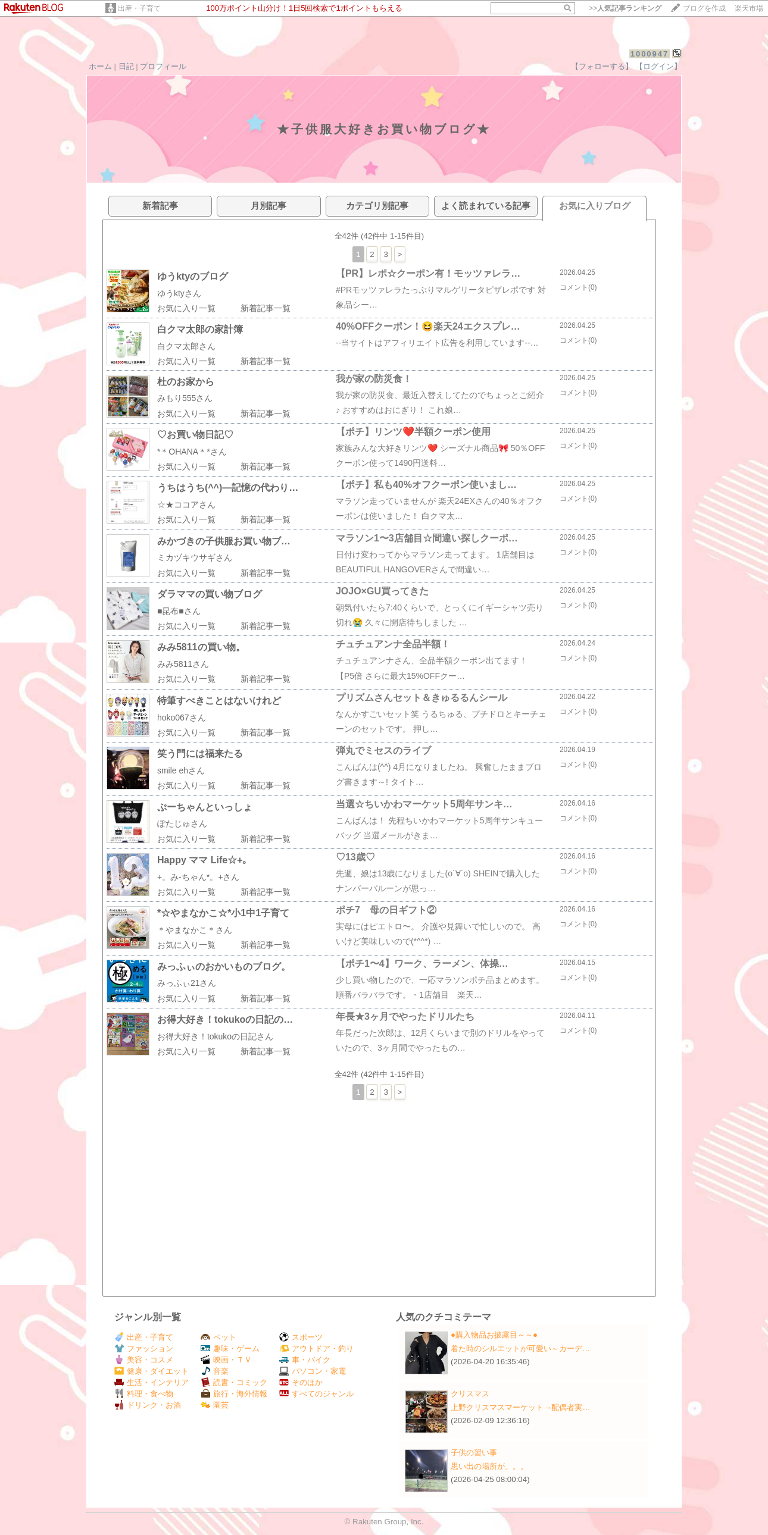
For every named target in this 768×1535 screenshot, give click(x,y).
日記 (126, 66)
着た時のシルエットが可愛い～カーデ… (520, 1348)
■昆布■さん (179, 611)
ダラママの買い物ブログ (209, 594)
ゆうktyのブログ (192, 276)
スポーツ (301, 1337)
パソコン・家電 (312, 1371)
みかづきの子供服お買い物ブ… (224, 541)
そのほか (301, 1382)
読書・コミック (234, 1382)
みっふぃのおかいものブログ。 (224, 966)
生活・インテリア (151, 1382)
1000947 (649, 53)
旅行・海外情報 (234, 1393)
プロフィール (163, 66)
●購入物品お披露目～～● (494, 1334)
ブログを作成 (704, 8)
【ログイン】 (658, 66)
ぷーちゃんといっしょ (204, 807)
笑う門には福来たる (200, 753)
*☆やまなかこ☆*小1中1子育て (223, 913)
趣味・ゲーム (230, 1348)
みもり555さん (185, 398)
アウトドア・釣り (316, 1348)
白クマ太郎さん (186, 346)
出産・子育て (139, 8)
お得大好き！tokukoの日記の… (225, 1019)
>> (625, 8)
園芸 (215, 1405)
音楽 (215, 1371)
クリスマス (470, 1393)
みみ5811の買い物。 (201, 647)
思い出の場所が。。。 (489, 1466)
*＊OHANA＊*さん (192, 451)
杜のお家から (185, 382)
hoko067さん (181, 717)
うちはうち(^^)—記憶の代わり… (227, 488)
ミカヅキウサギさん (194, 557)
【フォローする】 (602, 66)
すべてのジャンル (316, 1393)
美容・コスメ (143, 1359)
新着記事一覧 (266, 308)
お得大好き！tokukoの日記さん (215, 1036)
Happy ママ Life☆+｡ (202, 860)
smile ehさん (181, 770)
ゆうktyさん (179, 293)
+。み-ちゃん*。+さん (198, 877)
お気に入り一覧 (186, 308)
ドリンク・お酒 (147, 1405)
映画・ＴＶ (226, 1359)
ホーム (100, 66)
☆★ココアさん (186, 504)
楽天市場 (749, 8)
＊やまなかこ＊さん (194, 930)
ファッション (143, 1348)
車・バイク (304, 1359)
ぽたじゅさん (182, 823)
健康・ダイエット (151, 1371)
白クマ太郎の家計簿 (200, 329)
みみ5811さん (183, 664)
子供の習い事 (474, 1452)
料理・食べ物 (143, 1393)
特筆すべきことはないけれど (219, 701)
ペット (218, 1337)
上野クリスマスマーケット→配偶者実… (521, 1407)
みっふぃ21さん (187, 983)
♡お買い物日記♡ (195, 435)
